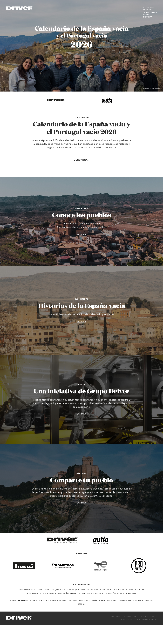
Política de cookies (149, 617)
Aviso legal (115, 617)
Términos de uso (130, 617)
